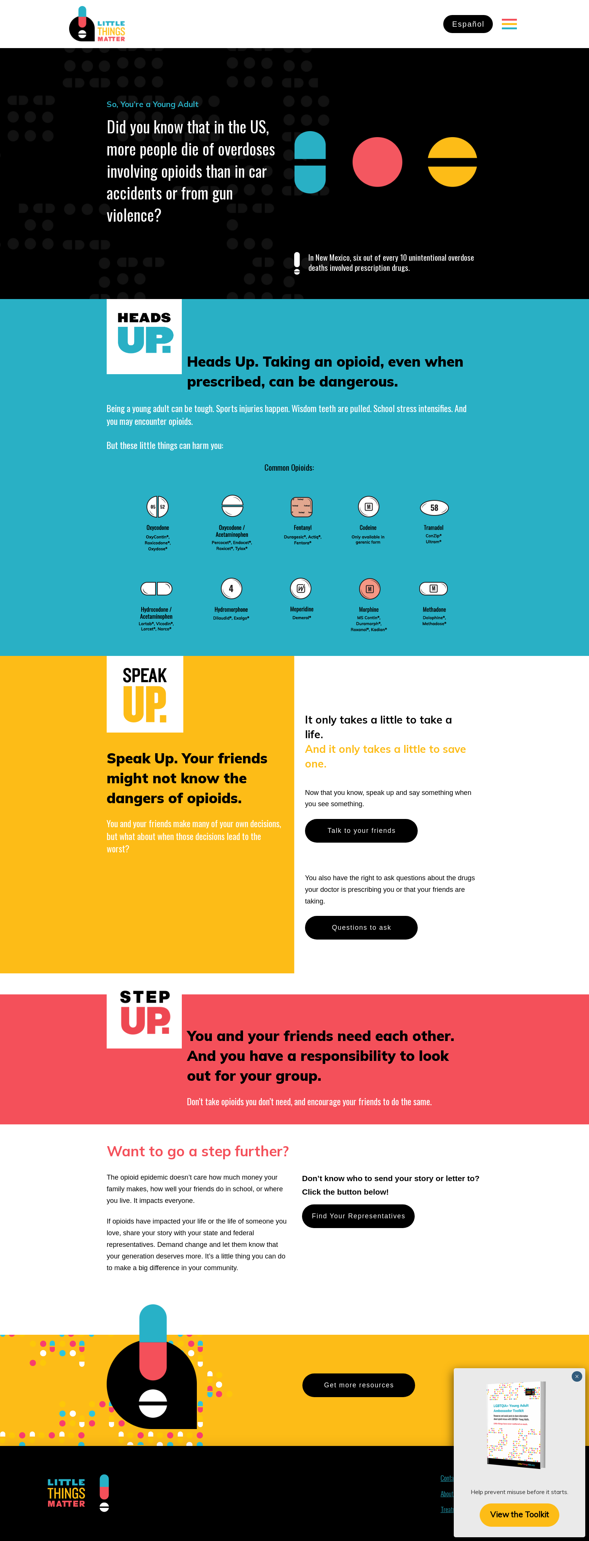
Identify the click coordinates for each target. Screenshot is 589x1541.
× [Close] (577, 107)
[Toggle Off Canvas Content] (509, 24)
